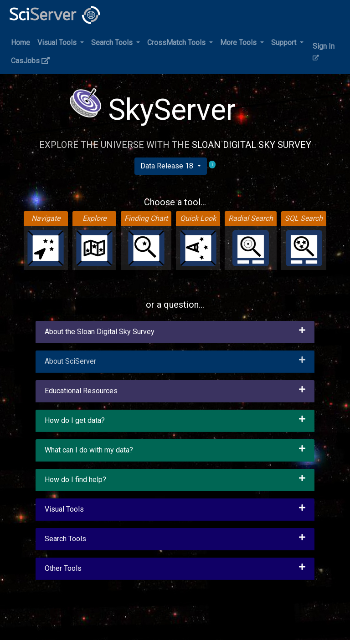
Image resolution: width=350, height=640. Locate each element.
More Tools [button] (239, 42)
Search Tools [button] (112, 42)
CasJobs (30, 60)
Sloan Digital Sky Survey (251, 144)
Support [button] (284, 42)
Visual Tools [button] (57, 42)
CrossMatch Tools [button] (177, 42)
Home (20, 42)
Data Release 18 (167, 166)
